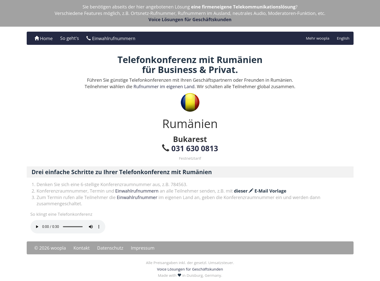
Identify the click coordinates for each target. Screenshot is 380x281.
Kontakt (81, 248)
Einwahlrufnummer (137, 197)
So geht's (69, 38)
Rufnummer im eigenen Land (163, 86)
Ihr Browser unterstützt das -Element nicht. (67, 226)
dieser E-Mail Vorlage (260, 191)
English (343, 38)
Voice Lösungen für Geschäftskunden (190, 19)
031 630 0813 (194, 148)
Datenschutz (110, 248)
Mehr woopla (317, 38)
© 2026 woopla (50, 248)
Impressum (142, 248)
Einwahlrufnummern (110, 38)
